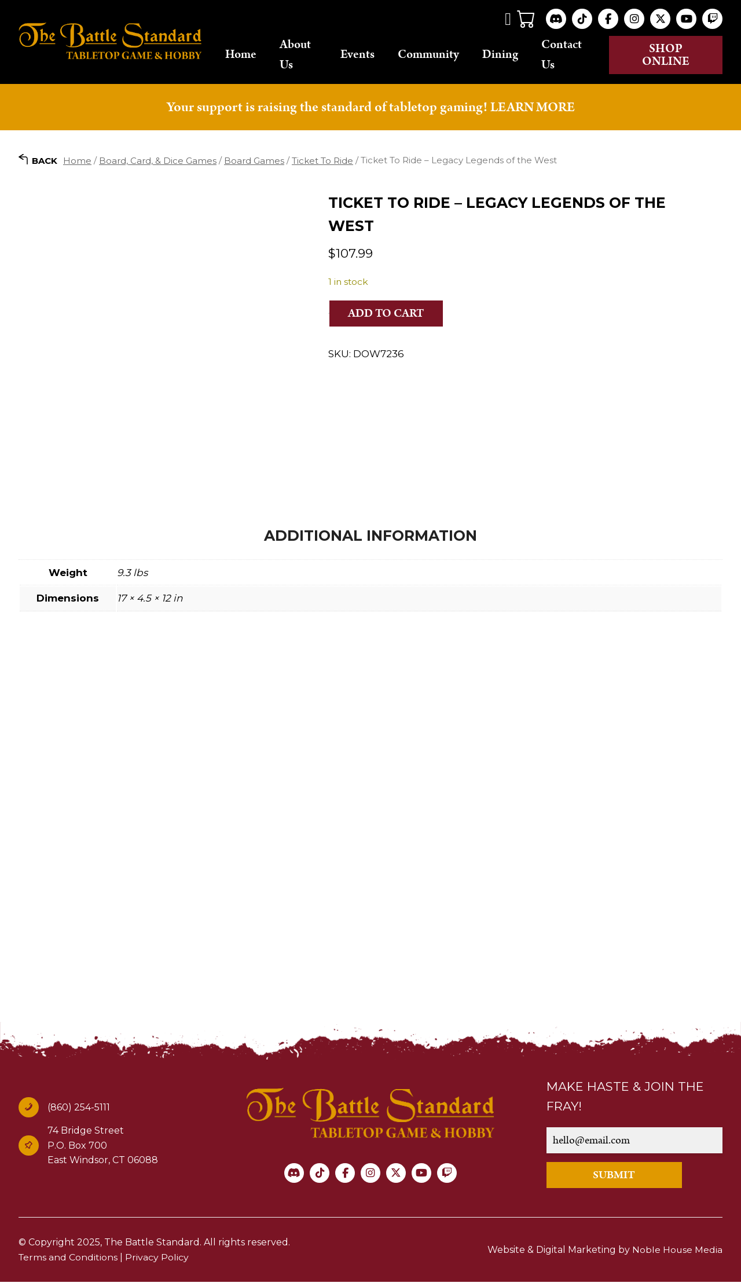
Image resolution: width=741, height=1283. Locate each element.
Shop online (668, 55)
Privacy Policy (158, 1257)
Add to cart (387, 313)
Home (250, 55)
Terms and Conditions (69, 1257)
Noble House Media (677, 1250)
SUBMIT (617, 1175)
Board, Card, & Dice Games (158, 160)
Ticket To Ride (322, 160)
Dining (508, 55)
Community (436, 55)
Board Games (254, 160)
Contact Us (569, 55)
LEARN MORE (532, 107)
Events (365, 55)
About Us (305, 55)
